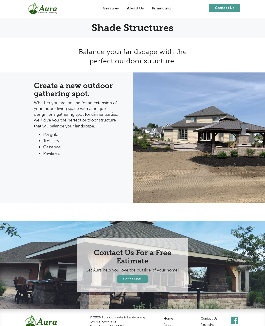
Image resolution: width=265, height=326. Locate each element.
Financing (161, 8)
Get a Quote (132, 279)
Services (111, 8)
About (168, 324)
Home (168, 317)
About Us (135, 8)
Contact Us (209, 317)
